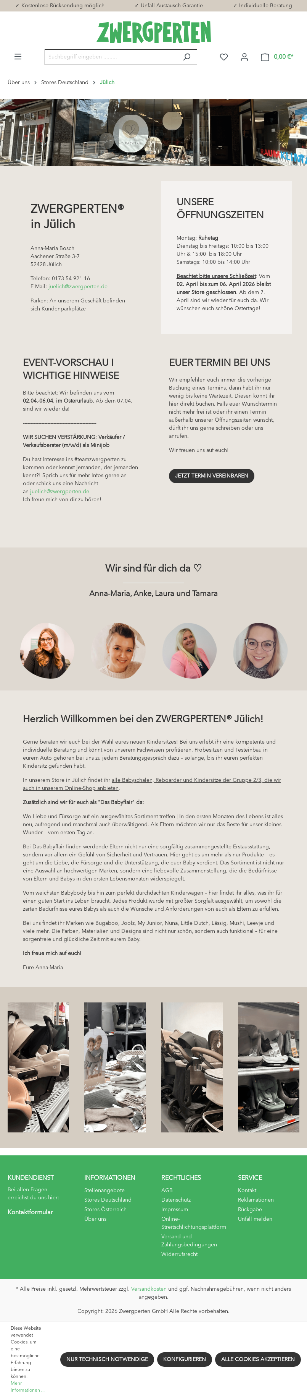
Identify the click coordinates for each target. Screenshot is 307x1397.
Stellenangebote (104, 1190)
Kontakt (247, 1190)
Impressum (174, 1209)
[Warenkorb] (277, 57)
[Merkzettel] (224, 57)
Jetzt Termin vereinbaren (211, 476)
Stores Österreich (105, 1209)
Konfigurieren (184, 1359)
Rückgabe (250, 1209)
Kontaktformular (30, 1213)
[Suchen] (186, 57)
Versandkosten (149, 1289)
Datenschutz (176, 1200)
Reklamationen (256, 1200)
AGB (167, 1190)
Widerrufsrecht (179, 1254)
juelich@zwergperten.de (78, 286)
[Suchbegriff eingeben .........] (111, 57)
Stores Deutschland (108, 1200)
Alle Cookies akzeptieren (258, 1359)
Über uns (95, 1219)
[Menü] (18, 56)
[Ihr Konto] (244, 57)
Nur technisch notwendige (107, 1359)
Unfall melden (255, 1219)
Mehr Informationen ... (28, 1387)
